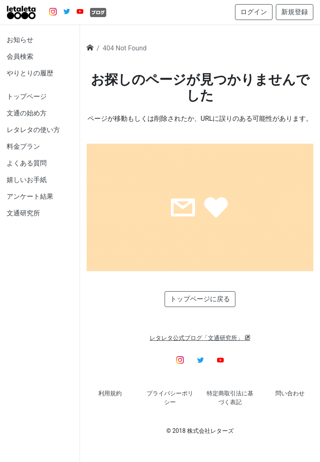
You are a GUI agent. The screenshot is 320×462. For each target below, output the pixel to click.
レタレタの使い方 (33, 130)
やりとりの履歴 (30, 73)
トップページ (27, 96)
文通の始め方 (27, 113)
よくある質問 (27, 163)
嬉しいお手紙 (27, 180)
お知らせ (20, 40)
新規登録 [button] (294, 12)
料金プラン (23, 146)
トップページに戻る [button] (200, 299)
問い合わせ (290, 393)
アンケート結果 (30, 196)
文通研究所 (23, 213)
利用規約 (110, 393)
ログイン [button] (253, 12)
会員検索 (20, 56)
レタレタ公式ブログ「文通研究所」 (200, 338)
